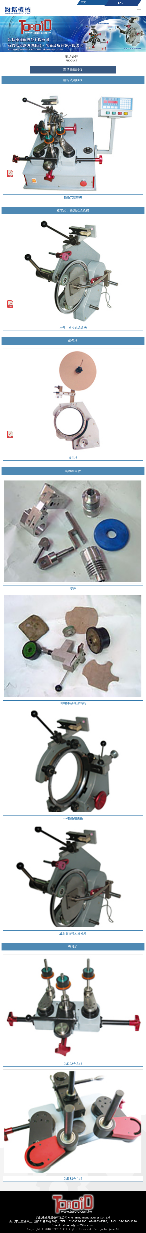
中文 (83, 2)
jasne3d (114, 1229)
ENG (120, 2)
